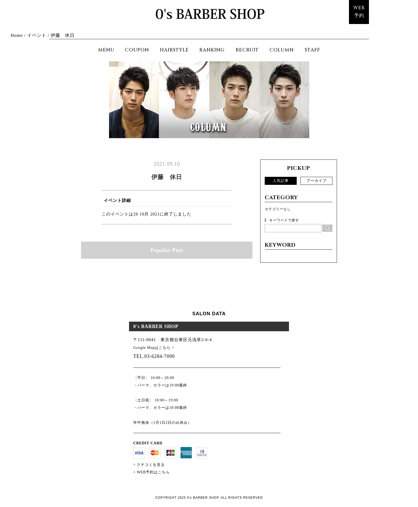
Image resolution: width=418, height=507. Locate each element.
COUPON (137, 50)
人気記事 (281, 181)
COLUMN (282, 50)
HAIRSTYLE (174, 50)
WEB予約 (359, 12)
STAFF (312, 50)
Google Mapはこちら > (153, 348)
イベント (36, 35)
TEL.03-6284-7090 (154, 356)
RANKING (212, 50)
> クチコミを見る (149, 465)
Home (17, 35)
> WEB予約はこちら (151, 472)
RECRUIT (247, 50)
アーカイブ (317, 181)
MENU (106, 50)
